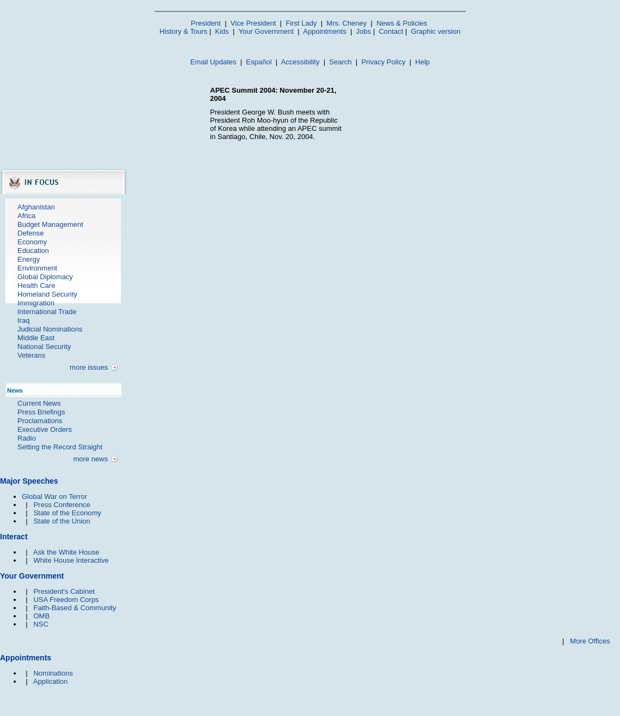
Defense (30, 233)
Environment (37, 268)
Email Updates (213, 62)
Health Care (36, 285)
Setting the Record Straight (59, 447)
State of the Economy (67, 513)
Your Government (266, 31)
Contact (391, 31)
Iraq (23, 320)
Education (33, 250)
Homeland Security (47, 294)
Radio (26, 438)
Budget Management (50, 224)
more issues (89, 367)
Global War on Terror (54, 496)
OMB (41, 616)
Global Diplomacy (45, 277)
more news (90, 459)
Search (340, 62)
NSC (40, 624)
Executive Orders (44, 429)
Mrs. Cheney (346, 23)
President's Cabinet (63, 591)
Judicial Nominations (49, 329)
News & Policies (401, 23)
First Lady (301, 23)
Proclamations (39, 421)
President (206, 23)
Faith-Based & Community (74, 608)
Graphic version (435, 31)
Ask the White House (66, 552)
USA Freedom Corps (66, 599)
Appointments (325, 31)
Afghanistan (36, 207)
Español (259, 62)
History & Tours (184, 31)
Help (422, 62)
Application (50, 681)
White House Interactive (70, 560)
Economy (32, 242)
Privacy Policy (383, 62)
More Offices (590, 641)
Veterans (31, 355)
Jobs (363, 31)
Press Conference (61, 505)
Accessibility (300, 62)
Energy (28, 259)
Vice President (253, 23)
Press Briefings (41, 412)
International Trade (46, 312)
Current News (38, 403)
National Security (44, 346)
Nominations (52, 673)
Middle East (35, 338)
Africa (26, 216)
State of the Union (61, 521)
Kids (222, 31)
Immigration (35, 303)
